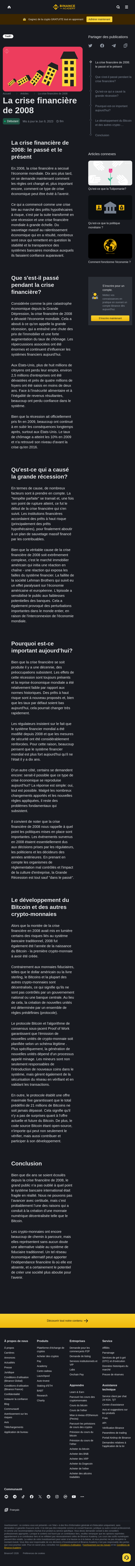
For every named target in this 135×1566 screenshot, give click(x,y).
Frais (105, 1418)
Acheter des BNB (79, 1453)
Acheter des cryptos (48, 1356)
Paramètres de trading (114, 1432)
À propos (9, 1347)
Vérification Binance (113, 1427)
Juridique (9, 1372)
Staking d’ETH (45, 1385)
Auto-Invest (43, 1380)
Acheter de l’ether (79, 1468)
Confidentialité (12, 1394)
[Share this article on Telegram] (114, 46)
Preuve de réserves (113, 1374)
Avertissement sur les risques (97, 1545)
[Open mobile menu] (126, 7)
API (104, 1423)
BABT (40, 1390)
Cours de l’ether (78, 1410)
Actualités (9, 1362)
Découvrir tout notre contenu (67, 1321)
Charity (41, 1400)
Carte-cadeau (44, 1371)
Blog (6, 1404)
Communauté (11, 1408)
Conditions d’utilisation (70, 1545)
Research (42, 1395)
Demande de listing (80, 1356)
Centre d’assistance (113, 1404)
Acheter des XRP (79, 1458)
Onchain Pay (77, 1374)
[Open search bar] (117, 7)
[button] (126, 7)
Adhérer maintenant (99, 19)
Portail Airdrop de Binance (116, 1437)
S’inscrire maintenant (110, 318)
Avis (6, 1422)
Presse (8, 1367)
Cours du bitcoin (78, 1405)
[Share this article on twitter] (90, 46)
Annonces (9, 1357)
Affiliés (106, 1347)
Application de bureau (16, 1432)
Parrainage (108, 1352)
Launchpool (43, 1375)
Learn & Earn (77, 1392)
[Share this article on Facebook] (102, 46)
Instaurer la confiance (16, 1399)
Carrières (9, 1352)
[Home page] (64, 7)
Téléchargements (13, 1427)
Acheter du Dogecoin (81, 1463)
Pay (39, 1361)
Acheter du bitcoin (79, 1449)
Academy (42, 1366)
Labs (72, 1369)
